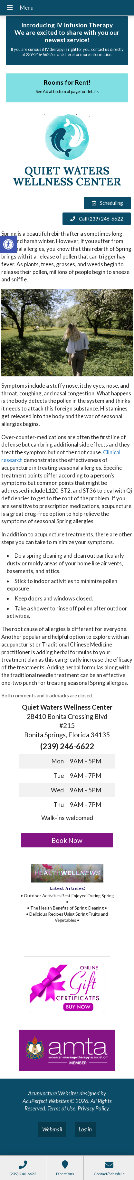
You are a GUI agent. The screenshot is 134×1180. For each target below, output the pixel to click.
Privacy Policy (93, 1108)
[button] (8, 244)
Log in (85, 1129)
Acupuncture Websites (53, 1093)
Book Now (67, 840)
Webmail (52, 1129)
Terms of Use (61, 1108)
